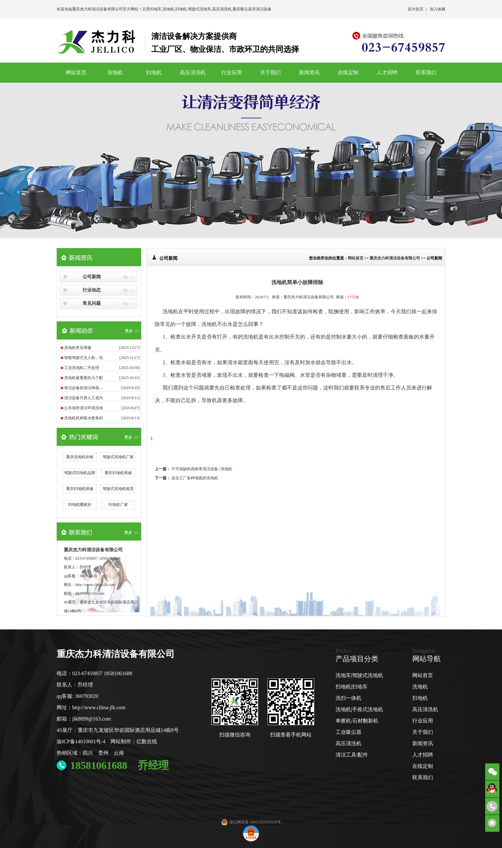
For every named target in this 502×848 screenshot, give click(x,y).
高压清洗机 (222, 9)
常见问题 (92, 303)
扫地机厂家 (118, 504)
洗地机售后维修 (77, 347)
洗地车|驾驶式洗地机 (359, 675)
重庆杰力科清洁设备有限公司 (97, 9)
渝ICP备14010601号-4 (81, 741)
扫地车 (156, 9)
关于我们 (270, 72)
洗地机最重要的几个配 (83, 378)
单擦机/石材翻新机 (357, 720)
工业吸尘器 (348, 732)
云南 (119, 753)
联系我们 (426, 72)
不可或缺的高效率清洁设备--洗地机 (201, 469)
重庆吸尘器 (242, 9)
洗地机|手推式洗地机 (359, 709)
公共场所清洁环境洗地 (83, 408)
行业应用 (231, 72)
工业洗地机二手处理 (81, 367)
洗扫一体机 (348, 698)
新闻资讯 (309, 72)
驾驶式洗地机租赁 (118, 488)
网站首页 (76, 72)
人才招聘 (387, 72)
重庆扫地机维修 (118, 473)
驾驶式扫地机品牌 (79, 473)
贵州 (103, 753)
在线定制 (348, 72)
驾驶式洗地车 (199, 9)
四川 (88, 753)
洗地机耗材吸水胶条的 (83, 418)
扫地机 (181, 9)
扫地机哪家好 (79, 504)
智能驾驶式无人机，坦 (83, 357)
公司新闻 (92, 276)
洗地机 (168, 9)
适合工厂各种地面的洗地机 (194, 478)
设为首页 (415, 9)
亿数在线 (146, 741)
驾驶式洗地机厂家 (118, 457)
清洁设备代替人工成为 (83, 398)
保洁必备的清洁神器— (83, 388)
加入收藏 (437, 9)
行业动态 (92, 290)
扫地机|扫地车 (352, 686)
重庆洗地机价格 (79, 457)
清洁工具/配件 (352, 755)
